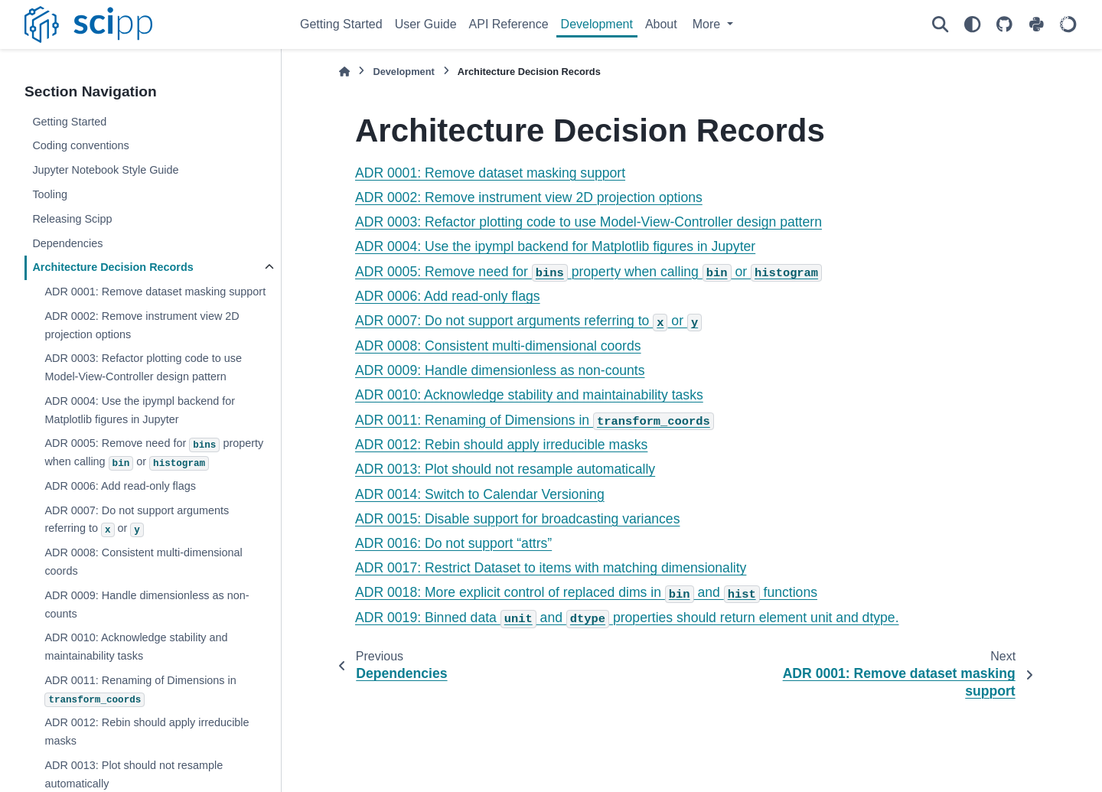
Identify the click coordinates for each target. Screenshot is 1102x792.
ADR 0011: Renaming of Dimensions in (140, 690)
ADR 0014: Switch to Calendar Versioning (480, 494)
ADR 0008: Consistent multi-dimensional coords (143, 561)
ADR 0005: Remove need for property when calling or (153, 453)
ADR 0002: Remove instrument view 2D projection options (141, 325)
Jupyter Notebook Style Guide (105, 170)
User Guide (426, 24)
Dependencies (67, 243)
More (708, 24)
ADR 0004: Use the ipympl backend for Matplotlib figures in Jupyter (139, 410)
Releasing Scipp (72, 219)
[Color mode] (972, 24)
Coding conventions (80, 145)
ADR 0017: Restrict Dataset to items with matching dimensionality (550, 567)
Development (597, 24)
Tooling (49, 194)
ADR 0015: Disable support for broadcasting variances (517, 518)
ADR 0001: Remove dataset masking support (155, 291)
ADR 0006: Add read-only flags (120, 486)
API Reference (509, 24)
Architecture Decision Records (112, 267)
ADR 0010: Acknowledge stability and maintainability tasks (135, 646)
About (661, 24)
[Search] (940, 24)
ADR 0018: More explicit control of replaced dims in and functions (586, 592)
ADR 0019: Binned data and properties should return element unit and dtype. (627, 617)
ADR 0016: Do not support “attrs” (453, 543)
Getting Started (341, 24)
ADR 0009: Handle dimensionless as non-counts (146, 604)
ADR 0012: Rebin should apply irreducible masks (146, 731)
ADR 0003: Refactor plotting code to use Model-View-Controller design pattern (143, 367)
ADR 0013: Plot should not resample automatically (505, 469)
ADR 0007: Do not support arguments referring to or (136, 520)
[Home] (344, 72)
